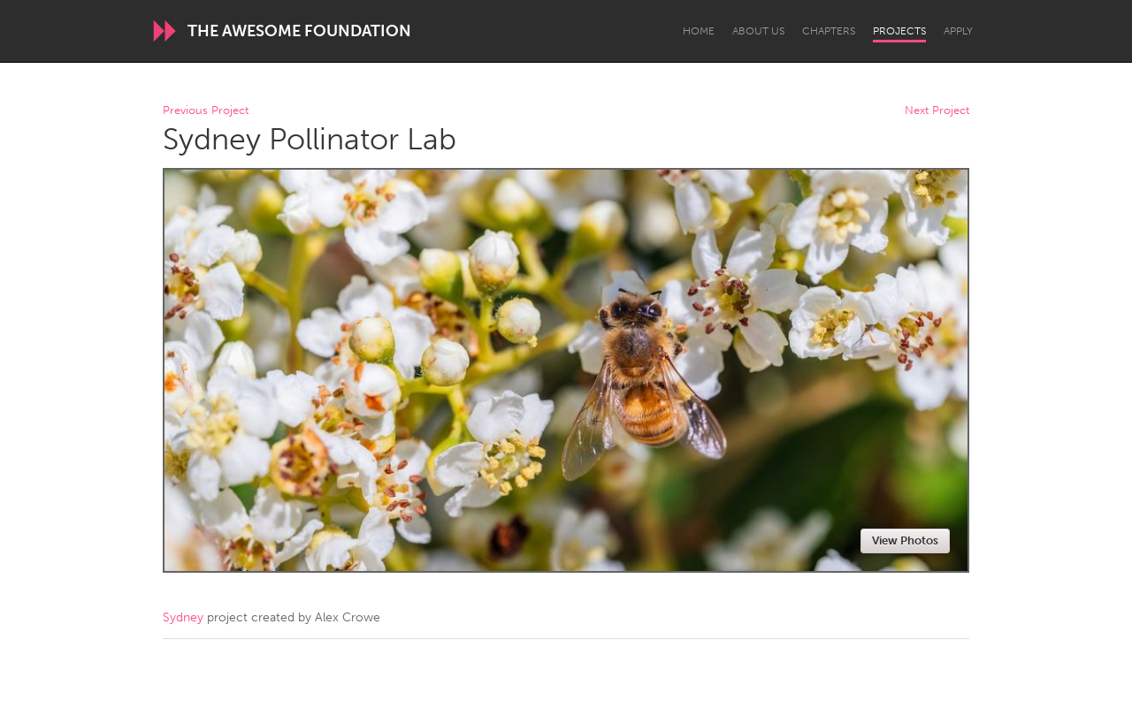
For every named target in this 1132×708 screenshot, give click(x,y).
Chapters (828, 31)
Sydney (183, 617)
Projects (899, 31)
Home (699, 31)
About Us (758, 31)
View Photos (905, 540)
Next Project (937, 111)
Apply (958, 31)
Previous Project (206, 111)
